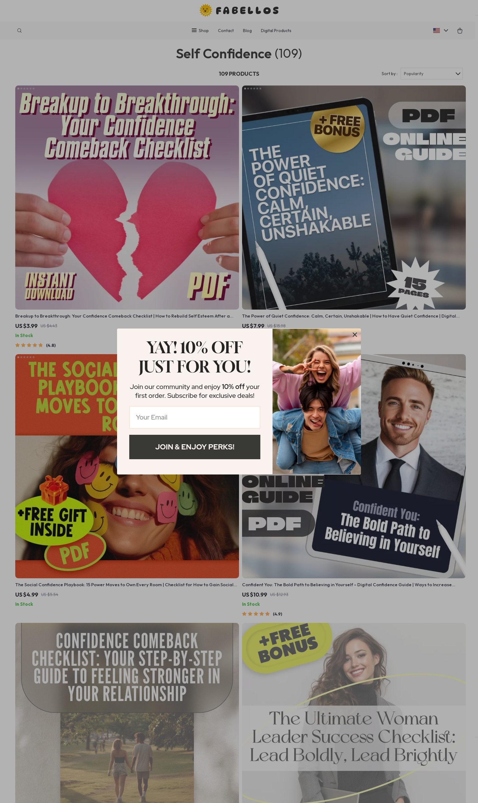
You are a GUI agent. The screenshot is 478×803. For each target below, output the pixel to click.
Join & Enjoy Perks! (194, 447)
